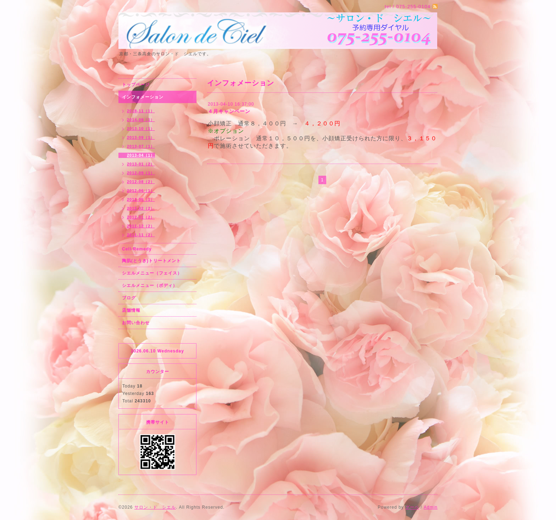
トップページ (136, 84)
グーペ (412, 507)
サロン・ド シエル (155, 507)
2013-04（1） (141, 155)
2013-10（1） (141, 128)
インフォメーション (142, 97)
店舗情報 (131, 310)
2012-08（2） (141, 182)
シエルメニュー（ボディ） (149, 285)
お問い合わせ (136, 322)
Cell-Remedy (137, 249)
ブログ (129, 297)
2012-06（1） (141, 190)
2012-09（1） (141, 173)
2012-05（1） (141, 199)
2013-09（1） (141, 137)
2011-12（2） (141, 226)
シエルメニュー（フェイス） (152, 273)
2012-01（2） (141, 217)
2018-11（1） (141, 111)
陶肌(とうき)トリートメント (151, 260)
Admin (431, 507)
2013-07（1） (141, 146)
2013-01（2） (141, 164)
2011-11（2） (141, 235)
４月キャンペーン (229, 111)
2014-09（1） (141, 120)
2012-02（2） (141, 208)
